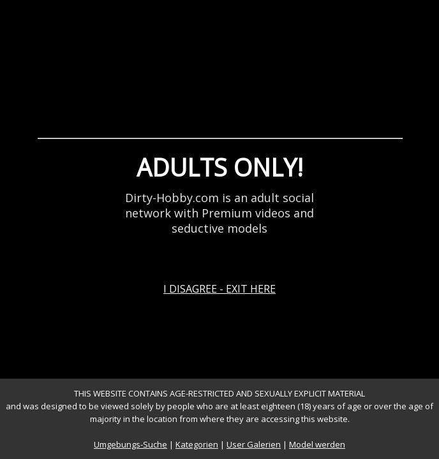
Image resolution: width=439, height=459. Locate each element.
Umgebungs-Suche (130, 444)
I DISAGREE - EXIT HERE (219, 289)
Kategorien (196, 444)
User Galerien (254, 444)
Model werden (317, 444)
